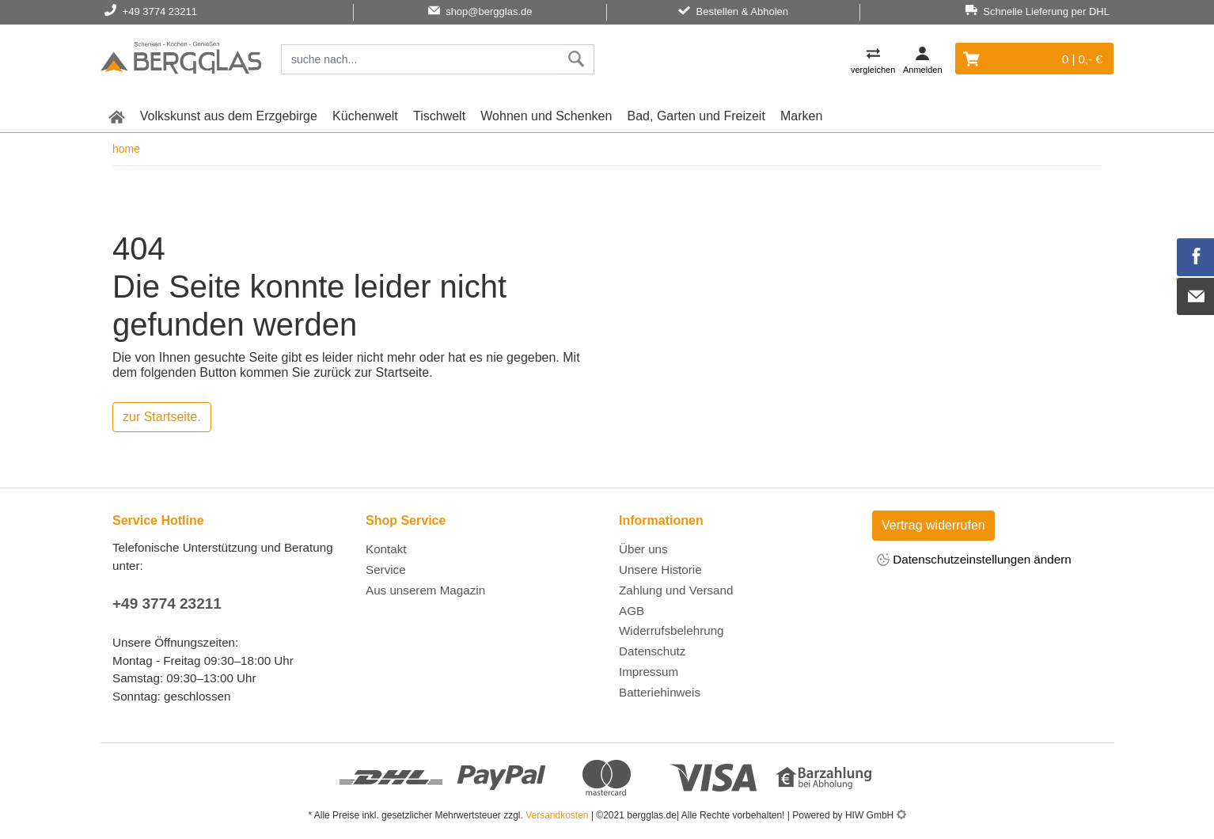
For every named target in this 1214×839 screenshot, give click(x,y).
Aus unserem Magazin (425, 590)
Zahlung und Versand (676, 590)
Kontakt (386, 549)
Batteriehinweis (659, 692)
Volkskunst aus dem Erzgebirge (228, 116)
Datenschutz (652, 651)
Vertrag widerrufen (933, 525)
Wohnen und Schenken (546, 116)
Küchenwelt (365, 116)
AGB (631, 610)
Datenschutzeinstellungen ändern (974, 561)
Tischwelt (439, 116)
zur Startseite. (162, 416)
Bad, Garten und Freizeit (696, 116)
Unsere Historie (660, 569)
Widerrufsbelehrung (671, 630)
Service (386, 569)
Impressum (648, 671)
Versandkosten (556, 815)
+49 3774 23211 (167, 603)
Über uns (643, 549)
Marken (801, 116)
